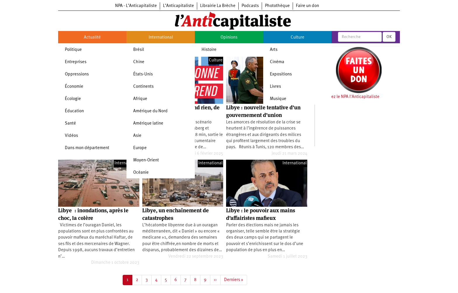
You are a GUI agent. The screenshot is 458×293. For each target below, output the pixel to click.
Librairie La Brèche (217, 6)
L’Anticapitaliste (178, 6)
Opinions (229, 37)
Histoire (209, 50)
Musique (278, 99)
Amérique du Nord (150, 111)
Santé (70, 123)
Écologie (73, 99)
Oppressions (77, 74)
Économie (74, 87)
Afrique (140, 99)
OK (389, 37)
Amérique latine (148, 123)
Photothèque (277, 6)
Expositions (281, 74)
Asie (137, 136)
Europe (140, 148)
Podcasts (250, 6)
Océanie (141, 172)
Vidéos (71, 136)
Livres (275, 87)
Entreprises (75, 62)
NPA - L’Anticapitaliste (136, 6)
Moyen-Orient (146, 160)
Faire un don (307, 6)
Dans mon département (87, 148)
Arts (273, 50)
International (161, 37)
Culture (297, 37)
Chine (138, 62)
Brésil (138, 50)
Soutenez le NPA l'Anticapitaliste (348, 97)
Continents (143, 87)
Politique (73, 50)
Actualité (92, 37)
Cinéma (277, 62)
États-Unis (143, 74)
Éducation (74, 111)
